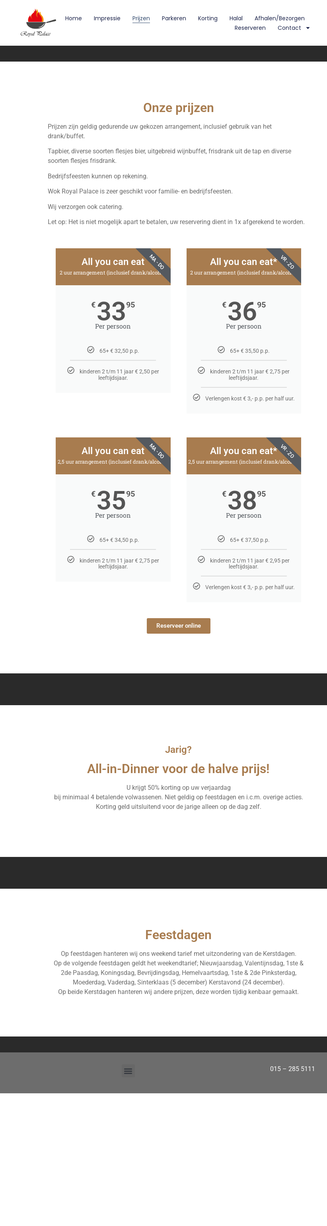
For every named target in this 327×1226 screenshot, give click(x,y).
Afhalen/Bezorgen (280, 18)
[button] (128, 1070)
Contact (294, 28)
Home (73, 18)
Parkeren (174, 18)
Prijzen (141, 18)
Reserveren (250, 28)
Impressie (107, 18)
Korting (208, 18)
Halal (236, 18)
